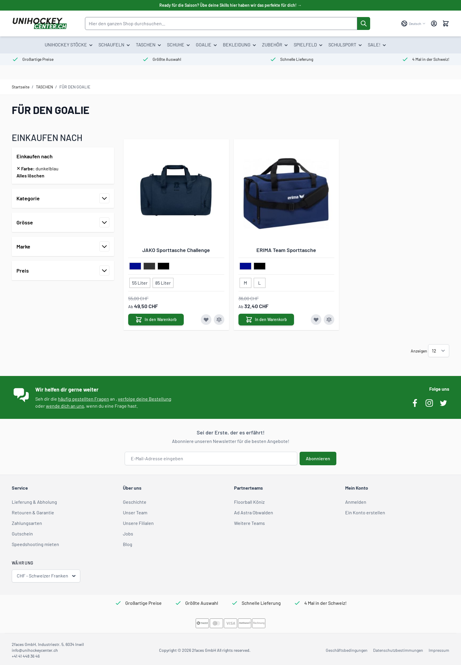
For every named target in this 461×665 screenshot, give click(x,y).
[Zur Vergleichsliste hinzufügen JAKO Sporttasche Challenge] (219, 319)
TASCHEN (44, 86)
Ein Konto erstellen (365, 512)
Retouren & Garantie (33, 512)
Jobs (128, 533)
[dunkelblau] (135, 266)
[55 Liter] (140, 281)
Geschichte (134, 502)
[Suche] (363, 23)
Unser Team (135, 512)
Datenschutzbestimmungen (398, 650)
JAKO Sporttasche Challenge (176, 250)
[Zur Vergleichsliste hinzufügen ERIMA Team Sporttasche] (329, 319)
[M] (245, 281)
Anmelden (355, 502)
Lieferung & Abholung (34, 502)
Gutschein (22, 533)
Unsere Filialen (138, 523)
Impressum (439, 650)
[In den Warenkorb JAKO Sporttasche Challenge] (156, 319)
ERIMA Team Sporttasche (286, 250)
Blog (127, 544)
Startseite (20, 86)
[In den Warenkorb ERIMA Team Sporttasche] (266, 319)
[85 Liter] (163, 281)
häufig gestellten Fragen (83, 399)
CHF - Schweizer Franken (46, 576)
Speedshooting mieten (35, 544)
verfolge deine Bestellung (144, 399)
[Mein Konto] (433, 23)
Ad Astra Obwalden (253, 512)
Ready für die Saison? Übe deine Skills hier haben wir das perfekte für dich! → (230, 5)
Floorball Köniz (249, 502)
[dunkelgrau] (149, 266)
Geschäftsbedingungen (347, 650)
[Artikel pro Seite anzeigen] (438, 350)
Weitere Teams (249, 523)
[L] (259, 281)
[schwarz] (163, 266)
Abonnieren (318, 458)
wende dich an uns (65, 406)
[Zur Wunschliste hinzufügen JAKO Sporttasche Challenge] (206, 319)
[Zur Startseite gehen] (39, 23)
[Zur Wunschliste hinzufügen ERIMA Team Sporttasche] (316, 319)
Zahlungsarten (27, 523)
